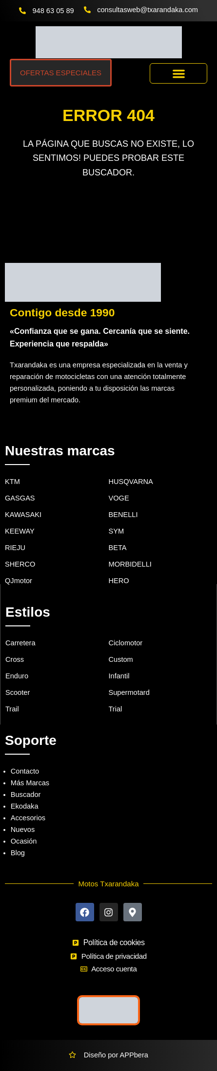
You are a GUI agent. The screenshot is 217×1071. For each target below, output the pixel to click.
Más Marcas (30, 783)
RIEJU (15, 548)
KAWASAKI (23, 514)
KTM (12, 481)
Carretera (20, 643)
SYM (116, 531)
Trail (12, 709)
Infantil (119, 676)
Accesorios (28, 818)
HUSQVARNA (131, 481)
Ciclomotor (126, 643)
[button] (178, 73)
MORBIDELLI (130, 564)
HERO (119, 581)
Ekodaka (25, 806)
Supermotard (129, 692)
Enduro (16, 676)
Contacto (25, 771)
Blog (18, 853)
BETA (118, 548)
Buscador (26, 794)
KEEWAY (20, 531)
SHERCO (20, 564)
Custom (121, 659)
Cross (14, 659)
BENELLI (123, 514)
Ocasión (24, 841)
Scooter (17, 692)
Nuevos (23, 829)
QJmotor (18, 581)
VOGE (119, 498)
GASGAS (20, 498)
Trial (115, 709)
